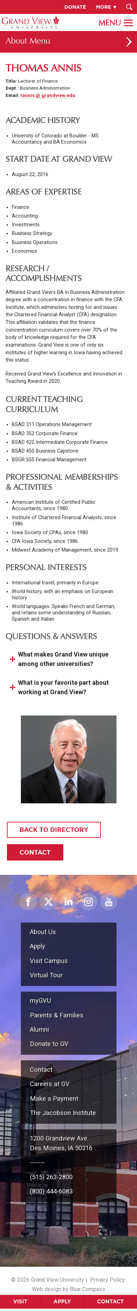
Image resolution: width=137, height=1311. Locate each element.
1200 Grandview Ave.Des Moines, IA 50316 (61, 1143)
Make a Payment (54, 1098)
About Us (43, 931)
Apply (62, 1301)
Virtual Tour (46, 975)
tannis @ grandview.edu (48, 95)
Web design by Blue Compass (68, 1289)
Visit (20, 1301)
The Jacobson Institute (63, 1112)
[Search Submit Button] (129, 7)
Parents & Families (56, 1015)
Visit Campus (49, 960)
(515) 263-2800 (51, 1177)
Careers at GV (50, 1084)
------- (37, 1162)
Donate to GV (49, 1043)
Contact (110, 1301)
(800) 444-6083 (51, 1191)
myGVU (40, 1000)
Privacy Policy (107, 1279)
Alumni (39, 1029)
